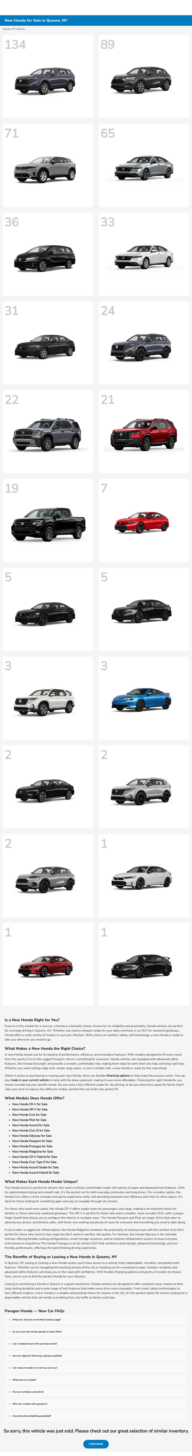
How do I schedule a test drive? (28, 1391)
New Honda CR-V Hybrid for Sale (34, 1157)
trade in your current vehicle (30, 1080)
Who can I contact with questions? (29, 1403)
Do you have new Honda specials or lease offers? (37, 1331)
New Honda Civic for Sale (29, 1115)
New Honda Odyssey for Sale (32, 1136)
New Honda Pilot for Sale (29, 1120)
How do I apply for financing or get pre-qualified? (37, 1355)
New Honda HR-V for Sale (30, 1109)
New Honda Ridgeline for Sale (32, 1152)
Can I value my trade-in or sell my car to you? (34, 1367)
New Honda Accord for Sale (31, 1125)
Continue (96, 1444)
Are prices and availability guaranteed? (31, 1415)
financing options (118, 1076)
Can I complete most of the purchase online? (34, 1343)
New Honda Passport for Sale (32, 1141)
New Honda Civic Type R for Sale (34, 1162)
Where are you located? (24, 1379)
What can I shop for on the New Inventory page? (36, 1319)
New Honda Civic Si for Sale (31, 1131)
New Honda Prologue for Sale (32, 1146)
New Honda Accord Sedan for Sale (35, 1167)
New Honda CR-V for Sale (29, 1104)
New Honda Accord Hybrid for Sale (35, 1173)
